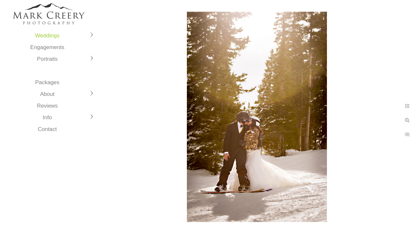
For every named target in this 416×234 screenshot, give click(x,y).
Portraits (47, 59)
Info (47, 117)
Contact (47, 129)
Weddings (47, 35)
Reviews (47, 106)
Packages (47, 82)
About (47, 94)
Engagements (47, 47)
